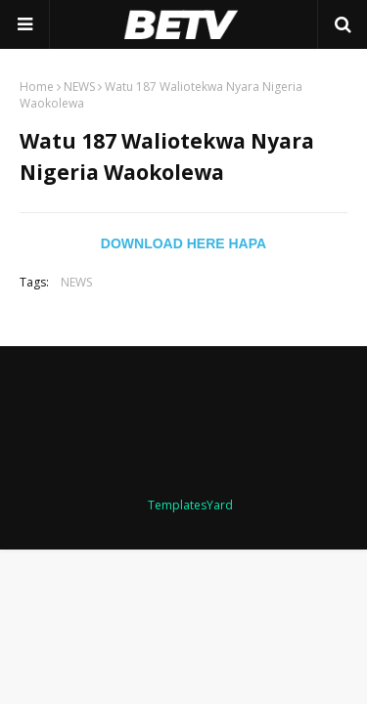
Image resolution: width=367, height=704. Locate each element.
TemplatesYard (190, 505)
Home (37, 86)
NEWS (79, 86)
